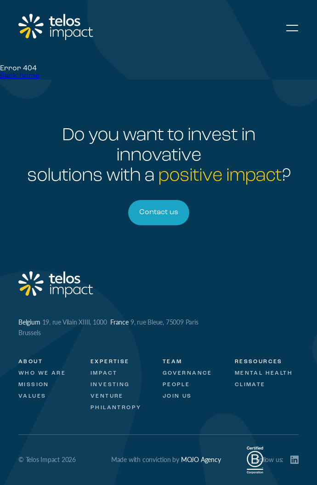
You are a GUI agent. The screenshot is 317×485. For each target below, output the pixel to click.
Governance (187, 373)
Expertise (110, 362)
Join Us (177, 396)
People (176, 385)
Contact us (158, 212)
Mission (33, 385)
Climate (250, 385)
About (30, 362)
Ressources (259, 362)
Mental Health (264, 373)
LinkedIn (294, 460)
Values (32, 396)
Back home (20, 76)
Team (172, 362)
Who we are (42, 373)
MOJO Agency (201, 459)
